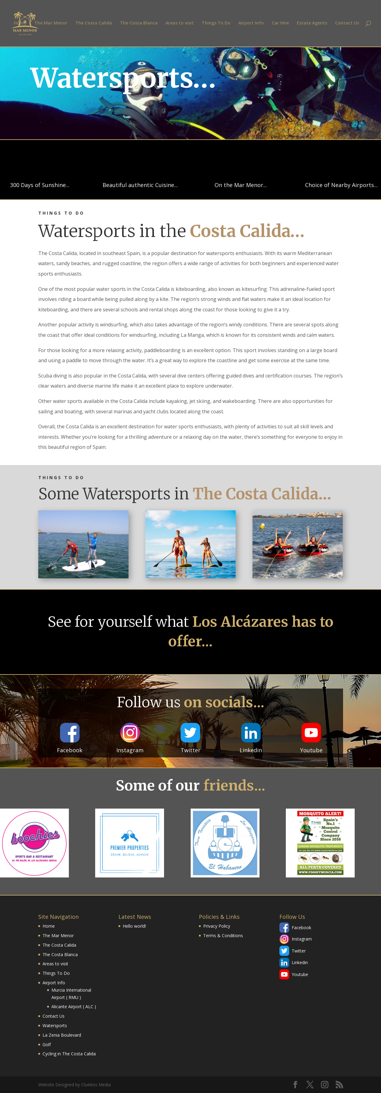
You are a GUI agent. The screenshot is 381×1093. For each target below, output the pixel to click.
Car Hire (280, 23)
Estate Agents (312, 23)
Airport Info (251, 23)
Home (20, 23)
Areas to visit (180, 23)
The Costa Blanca (139, 23)
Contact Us (347, 23)
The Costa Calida (93, 23)
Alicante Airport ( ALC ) (73, 1006)
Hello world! (134, 926)
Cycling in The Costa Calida (69, 1054)
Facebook (301, 927)
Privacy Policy (216, 926)
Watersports (55, 1025)
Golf (47, 1044)
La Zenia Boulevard (62, 1035)
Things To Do (216, 23)
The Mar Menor (50, 23)
